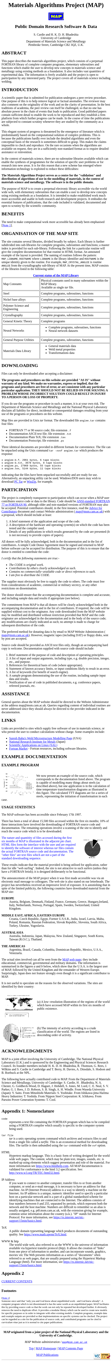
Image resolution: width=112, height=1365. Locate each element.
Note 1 (6, 225)
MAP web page (71, 961)
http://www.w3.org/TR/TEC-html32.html (34, 1176)
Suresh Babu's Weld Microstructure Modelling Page (40, 740)
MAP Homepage (46, 1351)
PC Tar (18, 484)
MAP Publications (47, 1358)
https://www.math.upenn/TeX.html (45, 1237)
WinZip (31, 484)
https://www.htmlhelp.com (52, 1169)
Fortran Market (18, 750)
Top (31, 1351)
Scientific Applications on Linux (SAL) (33, 747)
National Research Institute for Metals (32, 744)
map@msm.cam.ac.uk (89, 513)
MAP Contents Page (70, 1351)
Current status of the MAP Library (56, 275)
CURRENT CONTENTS (17, 1284)
